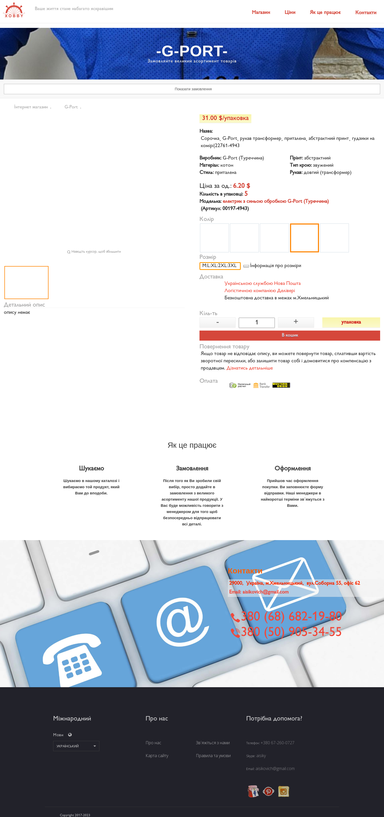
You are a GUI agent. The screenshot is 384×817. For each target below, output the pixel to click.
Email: (259, 592)
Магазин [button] (261, 12)
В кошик (290, 335)
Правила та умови (213, 755)
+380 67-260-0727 (277, 743)
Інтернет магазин (31, 107)
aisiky (261, 755)
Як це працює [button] (325, 12)
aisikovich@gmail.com (275, 768)
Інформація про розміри (275, 266)
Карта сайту (157, 755)
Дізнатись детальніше (250, 368)
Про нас (153, 743)
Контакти (366, 13)
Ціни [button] (290, 12)
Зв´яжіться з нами (213, 743)
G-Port (71, 107)
